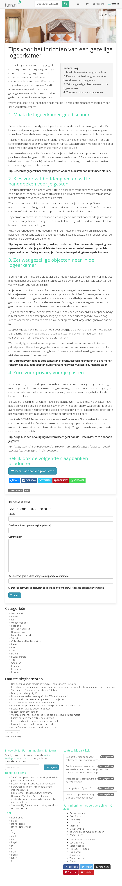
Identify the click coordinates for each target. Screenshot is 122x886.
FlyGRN (14, 783)
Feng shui (16, 669)
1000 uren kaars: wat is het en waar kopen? (33, 702)
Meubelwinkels (77, 828)
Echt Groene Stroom (21, 786)
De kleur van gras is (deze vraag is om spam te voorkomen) (38, 576)
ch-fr (13, 839)
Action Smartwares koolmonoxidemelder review (35, 727)
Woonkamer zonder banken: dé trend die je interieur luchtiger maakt (45, 714)
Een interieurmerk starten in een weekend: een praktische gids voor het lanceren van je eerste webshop (63, 687)
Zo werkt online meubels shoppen (87, 831)
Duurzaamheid (18, 656)
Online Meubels (77, 813)
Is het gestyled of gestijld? (24, 693)
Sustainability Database (23, 805)
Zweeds (15, 833)
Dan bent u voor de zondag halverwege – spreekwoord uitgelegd (43, 683)
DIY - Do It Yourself (20, 628)
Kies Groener (17, 792)
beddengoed (85, 190)
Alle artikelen (12, 732)
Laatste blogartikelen (77, 750)
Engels (14, 842)
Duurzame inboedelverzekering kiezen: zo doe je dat (37, 699)
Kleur (13, 647)
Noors (14, 857)
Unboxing (16, 662)
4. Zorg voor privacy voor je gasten (83, 92)
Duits (13, 851)
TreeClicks (16, 777)
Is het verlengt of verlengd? (24, 711)
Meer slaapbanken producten (32, 471)
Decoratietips (16, 490)
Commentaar (15, 536)
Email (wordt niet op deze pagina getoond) (29, 525)
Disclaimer (75, 822)
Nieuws (14, 616)
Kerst (13, 619)
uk (12, 848)
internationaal (41, 795)
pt (12, 845)
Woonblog (75, 819)
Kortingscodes (77, 845)
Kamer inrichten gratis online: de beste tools (33, 717)
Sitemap (74, 825)
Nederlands (17, 817)
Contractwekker (19, 799)
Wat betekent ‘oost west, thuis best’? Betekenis (34, 690)
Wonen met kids (19, 622)
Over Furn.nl (75, 816)
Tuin (13, 650)
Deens (14, 854)
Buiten (14, 653)
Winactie (15, 638)
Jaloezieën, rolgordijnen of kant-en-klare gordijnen (36, 401)
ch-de (14, 836)
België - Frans (18, 823)
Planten (15, 665)
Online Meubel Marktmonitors (26, 641)
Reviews (15, 672)
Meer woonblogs (13, 736)
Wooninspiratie (77, 858)
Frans (14, 820)
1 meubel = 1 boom (80, 848)
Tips (27, 490)
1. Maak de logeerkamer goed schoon (85, 72)
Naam (11, 513)
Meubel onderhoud (21, 635)
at (12, 829)
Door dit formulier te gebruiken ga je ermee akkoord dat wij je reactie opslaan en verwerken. (56, 587)
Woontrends (17, 613)
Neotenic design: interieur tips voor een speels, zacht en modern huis (46, 705)
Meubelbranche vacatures (82, 839)
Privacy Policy (76, 834)
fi (11, 860)
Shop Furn (16, 625)
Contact (73, 861)
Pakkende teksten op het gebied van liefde (32, 724)
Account (98, 3)
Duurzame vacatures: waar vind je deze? (31, 708)
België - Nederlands (21, 826)
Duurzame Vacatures (21, 795)
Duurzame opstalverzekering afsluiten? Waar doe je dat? (39, 696)
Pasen (14, 644)
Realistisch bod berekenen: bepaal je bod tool (34, 721)
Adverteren (75, 855)
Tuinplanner (75, 851)
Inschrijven (51, 767)
